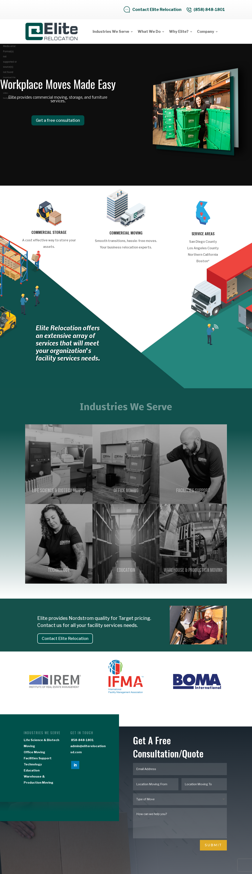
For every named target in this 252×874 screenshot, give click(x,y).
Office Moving (34, 752)
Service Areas (203, 233)
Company (205, 31)
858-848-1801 (82, 740)
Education (32, 770)
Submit (213, 845)
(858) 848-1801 (209, 9)
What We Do (149, 31)
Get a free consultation (58, 120)
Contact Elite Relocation (156, 9)
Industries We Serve (111, 31)
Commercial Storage (48, 232)
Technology (33, 764)
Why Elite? (179, 31)
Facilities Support (37, 758)
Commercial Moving (126, 232)
